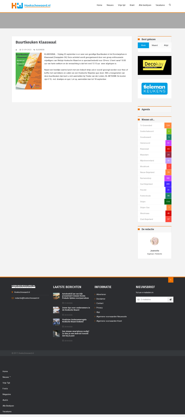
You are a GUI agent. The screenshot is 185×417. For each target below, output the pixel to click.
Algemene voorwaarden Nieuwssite (111, 316)
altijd (166, 45)
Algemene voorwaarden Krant (109, 321)
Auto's (5, 400)
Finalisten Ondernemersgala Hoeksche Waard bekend (74, 321)
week (143, 45)
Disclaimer (100, 299)
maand (155, 45)
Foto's (5, 388)
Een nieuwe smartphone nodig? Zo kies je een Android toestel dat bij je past (75, 333)
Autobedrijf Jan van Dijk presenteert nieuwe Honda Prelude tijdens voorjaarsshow (75, 296)
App (98, 312)
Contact (99, 303)
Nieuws (109, 5)
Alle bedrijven (144, 5)
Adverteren (101, 294)
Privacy (99, 308)
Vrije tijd (121, 5)
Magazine (7, 394)
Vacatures (159, 5)
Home (99, 5)
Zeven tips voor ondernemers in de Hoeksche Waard (76, 309)
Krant (131, 5)
